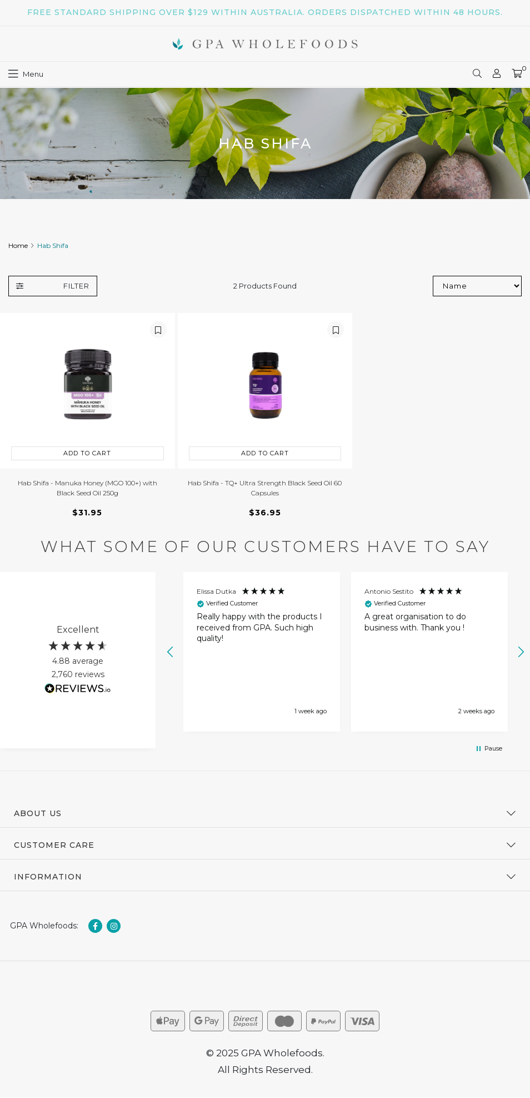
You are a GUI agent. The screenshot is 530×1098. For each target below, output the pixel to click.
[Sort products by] (477, 286)
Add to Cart (87, 453)
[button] (170, 652)
